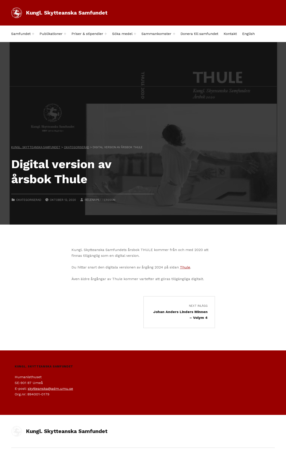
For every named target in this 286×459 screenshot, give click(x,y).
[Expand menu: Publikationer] (65, 34)
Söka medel (122, 34)
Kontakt (230, 34)
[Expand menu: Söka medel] (135, 34)
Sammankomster (156, 34)
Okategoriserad (28, 200)
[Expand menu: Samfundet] (33, 34)
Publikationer (51, 34)
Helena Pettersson (100, 200)
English (248, 34)
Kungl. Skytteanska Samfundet (66, 13)
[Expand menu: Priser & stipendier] (106, 34)
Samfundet (21, 34)
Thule (185, 267)
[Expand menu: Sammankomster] (174, 34)
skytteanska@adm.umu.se (50, 388)
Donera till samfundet (199, 34)
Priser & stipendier (87, 34)
